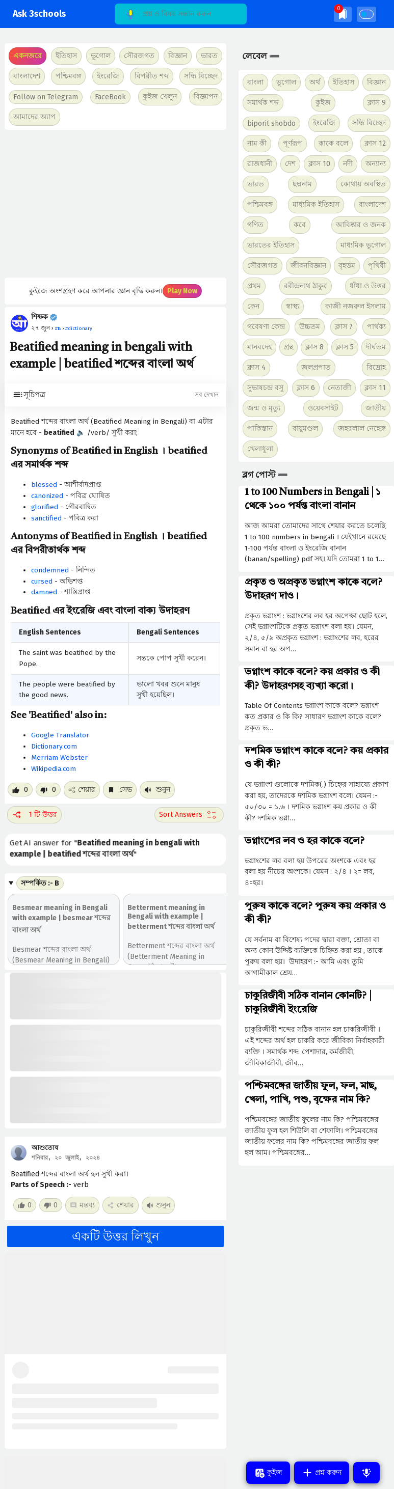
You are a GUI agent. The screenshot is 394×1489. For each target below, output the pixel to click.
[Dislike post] (48, 789)
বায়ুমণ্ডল (305, 428)
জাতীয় (375, 408)
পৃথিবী (377, 265)
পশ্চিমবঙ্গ (68, 76)
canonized (47, 495)
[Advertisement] (114, 203)
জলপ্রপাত (316, 367)
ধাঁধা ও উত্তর (368, 286)
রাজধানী (259, 163)
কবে (300, 224)
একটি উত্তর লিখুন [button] (115, 1236)
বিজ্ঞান (376, 82)
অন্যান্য (375, 163)
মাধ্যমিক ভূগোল (363, 245)
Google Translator (60, 735)
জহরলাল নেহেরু (362, 428)
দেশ (290, 163)
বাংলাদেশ (372, 204)
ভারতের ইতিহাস (271, 245)
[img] (342, 14)
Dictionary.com (54, 746)
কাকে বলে (333, 143)
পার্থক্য (376, 326)
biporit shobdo (271, 123)
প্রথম (254, 286)
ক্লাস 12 (375, 143)
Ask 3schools (39, 14)
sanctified (46, 518)
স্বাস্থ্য (292, 306)
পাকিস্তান (260, 428)
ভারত (255, 184)
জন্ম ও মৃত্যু (263, 408)
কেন (253, 306)
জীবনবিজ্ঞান (308, 265)
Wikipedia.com (53, 768)
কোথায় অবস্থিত (363, 184)
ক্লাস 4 (256, 367)
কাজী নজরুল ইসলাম (355, 306)
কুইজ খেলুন (160, 96)
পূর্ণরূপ (292, 143)
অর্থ (314, 82)
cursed (41, 581)
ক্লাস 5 (345, 347)
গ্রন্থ (288, 347)
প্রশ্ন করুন (322, 1472)
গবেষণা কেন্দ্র (266, 326)
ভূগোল (286, 82)
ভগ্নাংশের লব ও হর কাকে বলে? (304, 841)
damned (44, 592)
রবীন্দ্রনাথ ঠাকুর (305, 286)
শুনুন (157, 789)
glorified (44, 507)
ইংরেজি (108, 76)
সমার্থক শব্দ (263, 102)
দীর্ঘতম (376, 347)
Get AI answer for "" (105, 848)
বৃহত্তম (346, 265)
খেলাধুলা (260, 449)
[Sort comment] (189, 814)
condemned (50, 570)
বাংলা (255, 82)
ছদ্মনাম (302, 184)
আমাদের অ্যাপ (34, 117)
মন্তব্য (82, 1205)
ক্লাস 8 (314, 347)
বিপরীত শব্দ (152, 76)
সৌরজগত (262, 265)
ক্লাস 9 (376, 102)
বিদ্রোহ (376, 367)
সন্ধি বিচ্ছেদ (201, 76)
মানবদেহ (259, 347)
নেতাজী (339, 387)
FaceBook (110, 97)
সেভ (120, 789)
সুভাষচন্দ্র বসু (265, 387)
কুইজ (323, 102)
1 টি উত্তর (34, 815)
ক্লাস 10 (319, 163)
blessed (44, 484)
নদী (348, 163)
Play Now (182, 291)
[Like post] (20, 789)
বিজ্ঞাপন (206, 96)
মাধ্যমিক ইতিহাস (316, 204)
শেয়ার (81, 789)
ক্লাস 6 (306, 387)
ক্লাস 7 (344, 326)
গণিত (255, 224)
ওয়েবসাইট (323, 408)
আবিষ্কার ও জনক (361, 224)
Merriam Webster (59, 757)
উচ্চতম (309, 326)
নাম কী (257, 143)
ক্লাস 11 (375, 387)
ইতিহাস (343, 82)
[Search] (181, 14)
